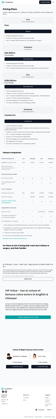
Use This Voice (17, 367)
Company (26, 398)
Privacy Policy (38, 417)
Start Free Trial (28, 59)
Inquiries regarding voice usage (28, 317)
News (24, 400)
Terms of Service (47, 401)
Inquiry (47, 398)
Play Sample (17, 362)
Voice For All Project (4, 400)
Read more (28, 279)
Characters (4, 403)
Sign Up (28, 31)
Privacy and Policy (48, 405)
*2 (50, 131)
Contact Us (28, 121)
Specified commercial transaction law (15, 238)
